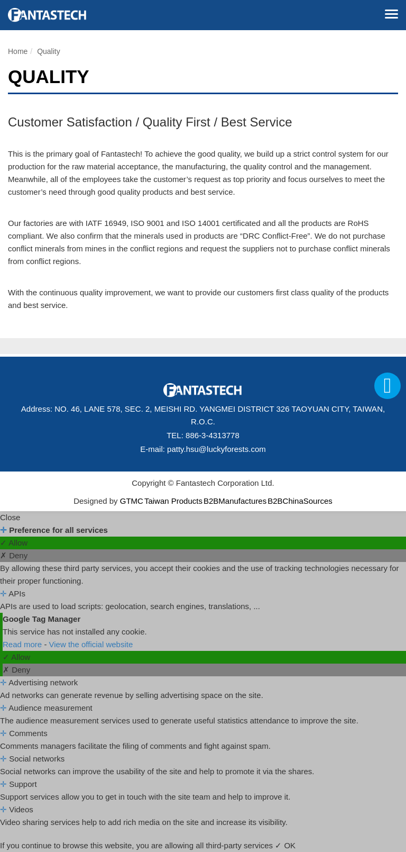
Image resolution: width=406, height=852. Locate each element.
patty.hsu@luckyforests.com (216, 449)
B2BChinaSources (300, 500)
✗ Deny (13, 555)
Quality (48, 51)
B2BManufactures (235, 500)
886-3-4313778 (212, 435)
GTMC (131, 500)
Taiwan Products (173, 500)
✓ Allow (13, 542)
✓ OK (285, 845)
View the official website (91, 644)
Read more (23, 644)
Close (10, 517)
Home (17, 51)
